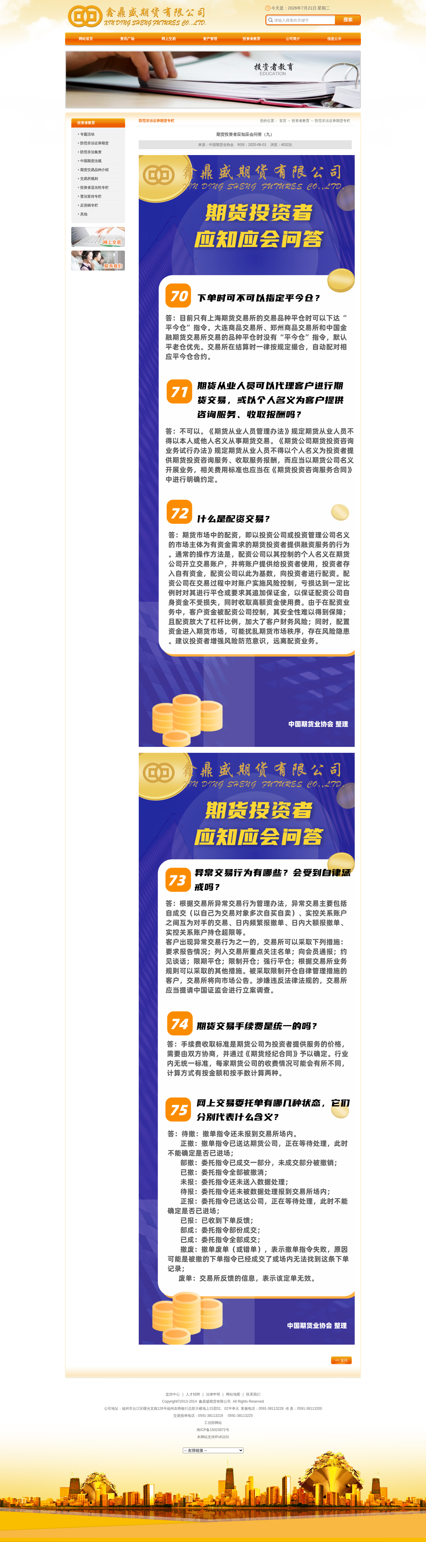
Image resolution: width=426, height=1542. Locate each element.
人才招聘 (193, 1394)
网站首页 (86, 39)
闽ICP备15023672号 (213, 1430)
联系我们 (98, 260)
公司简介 (293, 39)
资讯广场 (127, 39)
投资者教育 (251, 39)
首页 (282, 121)
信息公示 (334, 39)
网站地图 (233, 1394)
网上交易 (169, 39)
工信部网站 (213, 1423)
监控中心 (173, 1394)
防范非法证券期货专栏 (332, 121)
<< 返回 (341, 1360)
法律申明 (213, 1394)
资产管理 (210, 39)
